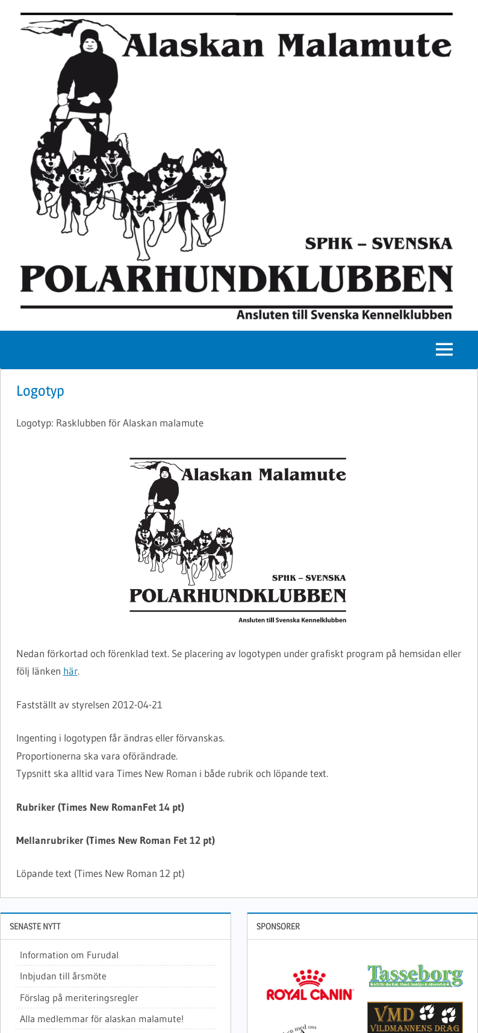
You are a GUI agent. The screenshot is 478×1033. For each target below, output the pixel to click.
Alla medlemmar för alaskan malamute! (102, 1019)
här (70, 670)
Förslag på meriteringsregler (79, 997)
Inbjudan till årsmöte (63, 976)
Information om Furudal (69, 955)
